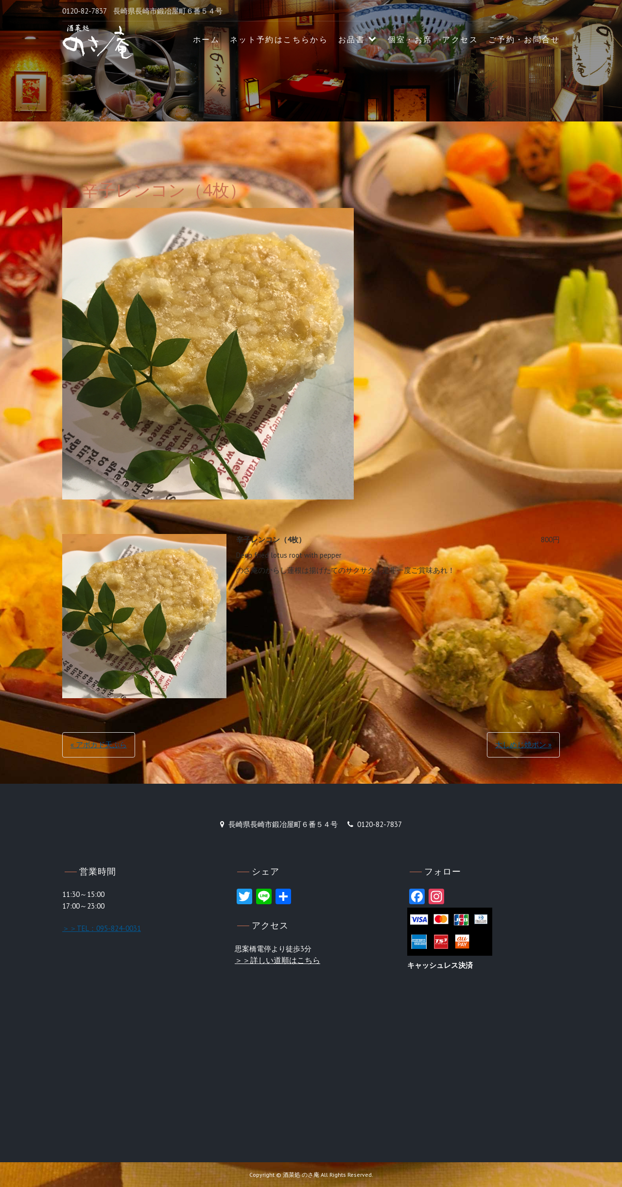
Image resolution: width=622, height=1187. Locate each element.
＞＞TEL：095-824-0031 (101, 928)
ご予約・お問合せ (524, 39)
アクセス (460, 39)
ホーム (206, 39)
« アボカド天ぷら (98, 744)
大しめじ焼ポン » (523, 744)
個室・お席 (410, 39)
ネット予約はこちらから (279, 39)
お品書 (351, 39)
